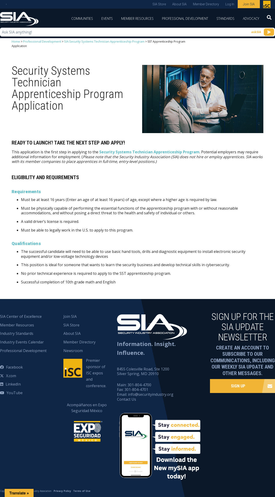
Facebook (14, 366)
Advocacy (251, 18)
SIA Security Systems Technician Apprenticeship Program (98, 41)
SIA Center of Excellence (21, 316)
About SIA (179, 4)
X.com (11, 375)
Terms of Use (81, 490)
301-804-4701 (136, 389)
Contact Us (126, 399)
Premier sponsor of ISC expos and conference (267, 5)
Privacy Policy (62, 490)
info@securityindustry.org (150, 394)
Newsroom (73, 350)
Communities (82, 18)
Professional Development (185, 18)
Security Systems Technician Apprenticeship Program (149, 151)
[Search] (269, 19)
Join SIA (249, 4)
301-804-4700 (139, 384)
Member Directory (206, 4)
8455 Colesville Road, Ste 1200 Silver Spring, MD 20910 (143, 371)
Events (107, 18)
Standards (225, 18)
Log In (229, 4)
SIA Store (159, 4)
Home (16, 41)
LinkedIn (13, 383)
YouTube (15, 392)
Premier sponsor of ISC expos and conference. (96, 373)
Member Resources (137, 18)
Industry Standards (16, 333)
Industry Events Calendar (22, 341)
